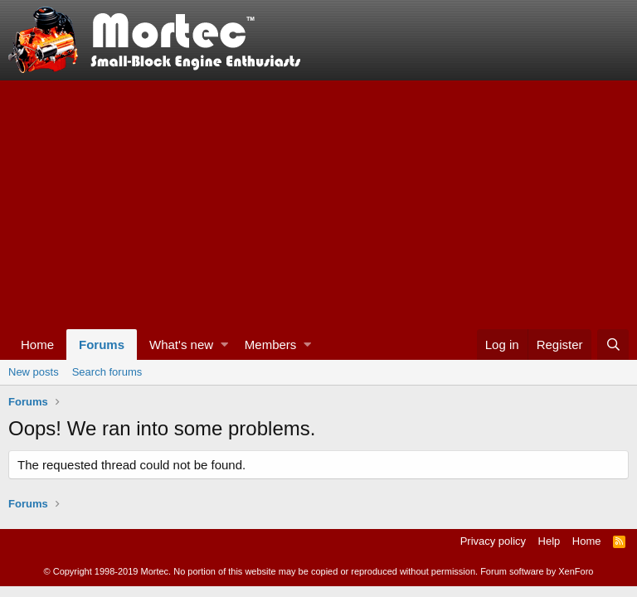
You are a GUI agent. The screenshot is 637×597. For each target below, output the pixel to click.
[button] (224, 344)
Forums (101, 344)
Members (271, 344)
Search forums (107, 372)
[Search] (613, 344)
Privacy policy (493, 541)
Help (549, 541)
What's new (181, 344)
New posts (33, 372)
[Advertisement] (318, 205)
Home (37, 344)
